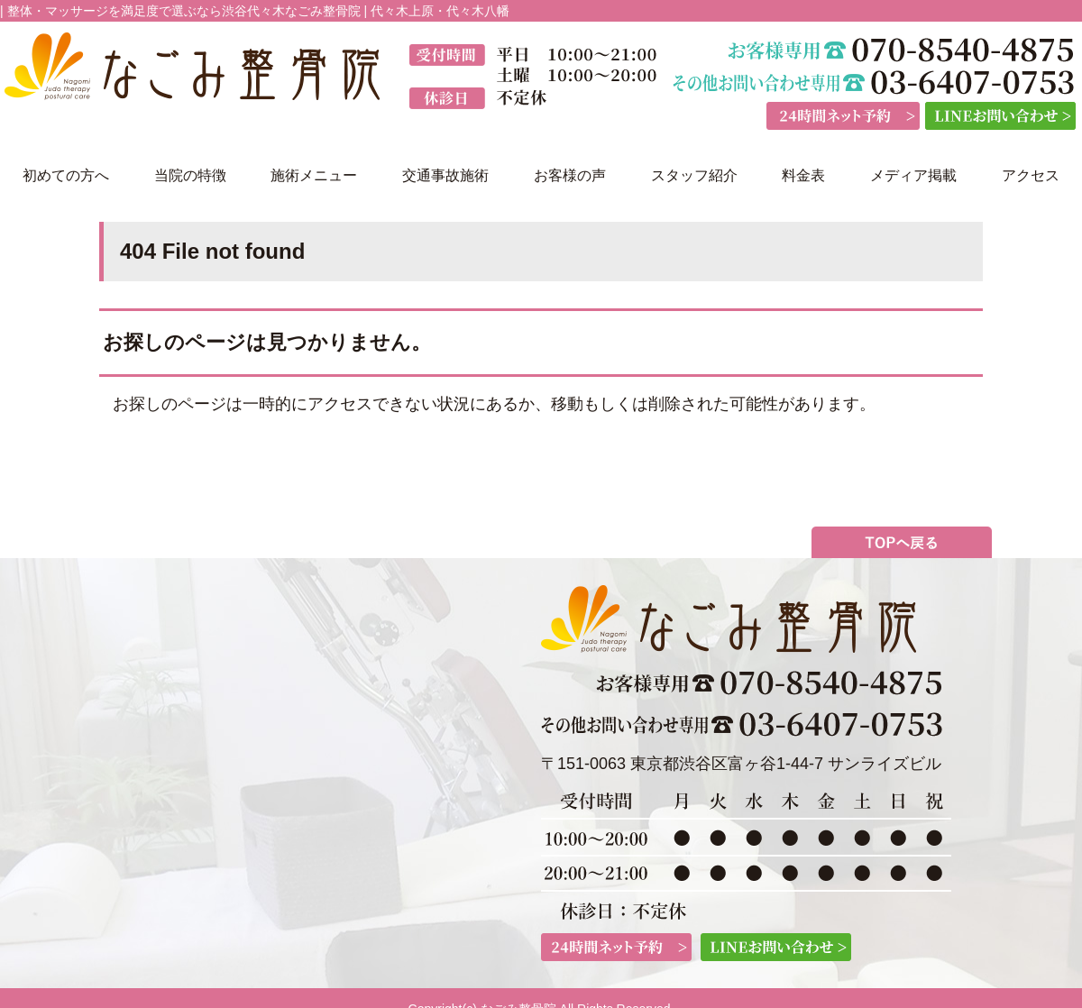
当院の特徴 (190, 175)
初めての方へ (66, 175)
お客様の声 (570, 175)
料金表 (803, 175)
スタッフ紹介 (694, 175)
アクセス (1030, 175)
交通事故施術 (445, 175)
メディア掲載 (913, 175)
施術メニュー (313, 175)
